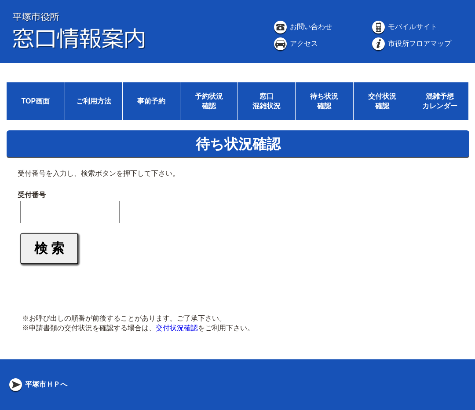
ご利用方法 (93, 101)
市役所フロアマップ (410, 43)
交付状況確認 (177, 328)
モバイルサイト (403, 26)
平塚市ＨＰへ (37, 384)
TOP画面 (35, 101)
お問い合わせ (302, 26)
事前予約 (151, 101)
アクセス (295, 43)
